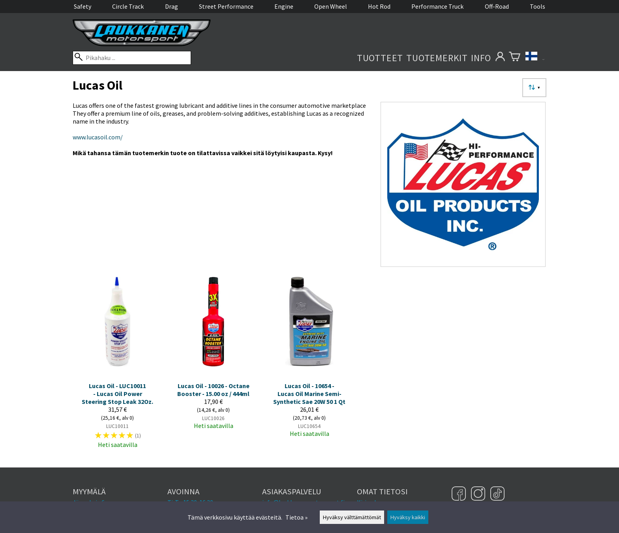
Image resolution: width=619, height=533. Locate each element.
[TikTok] (497, 494)
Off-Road (497, 6)
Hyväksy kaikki (407, 517)
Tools (537, 6)
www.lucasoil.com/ (98, 137)
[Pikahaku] (132, 58)
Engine (283, 6)
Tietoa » (296, 517)
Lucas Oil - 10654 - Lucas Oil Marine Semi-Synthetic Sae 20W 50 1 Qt (309, 393)
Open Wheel (330, 6)
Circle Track (128, 6)
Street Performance (226, 6)
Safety (82, 6)
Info (481, 58)
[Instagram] (479, 494)
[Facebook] (460, 494)
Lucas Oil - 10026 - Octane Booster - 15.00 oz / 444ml (213, 390)
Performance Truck (437, 6)
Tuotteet (380, 58)
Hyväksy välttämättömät (352, 517)
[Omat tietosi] (500, 58)
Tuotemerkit (437, 58)
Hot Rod (379, 6)
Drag (171, 6)
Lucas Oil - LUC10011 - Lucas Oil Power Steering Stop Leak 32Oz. (117, 393)
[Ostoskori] (514, 58)
